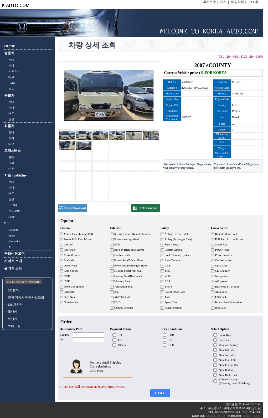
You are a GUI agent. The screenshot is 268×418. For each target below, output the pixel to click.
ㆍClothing (11, 229)
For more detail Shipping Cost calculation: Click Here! (105, 366)
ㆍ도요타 (10, 205)
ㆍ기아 (9, 65)
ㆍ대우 (9, 77)
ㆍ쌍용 (9, 119)
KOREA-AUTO (216, 415)
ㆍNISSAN (11, 71)
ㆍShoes (9, 235)
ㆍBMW (10, 83)
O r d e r (160, 393)
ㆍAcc (8, 247)
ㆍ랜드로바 (12, 210)
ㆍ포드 (9, 88)
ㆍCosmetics (12, 241)
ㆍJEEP (9, 216)
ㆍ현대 (9, 59)
